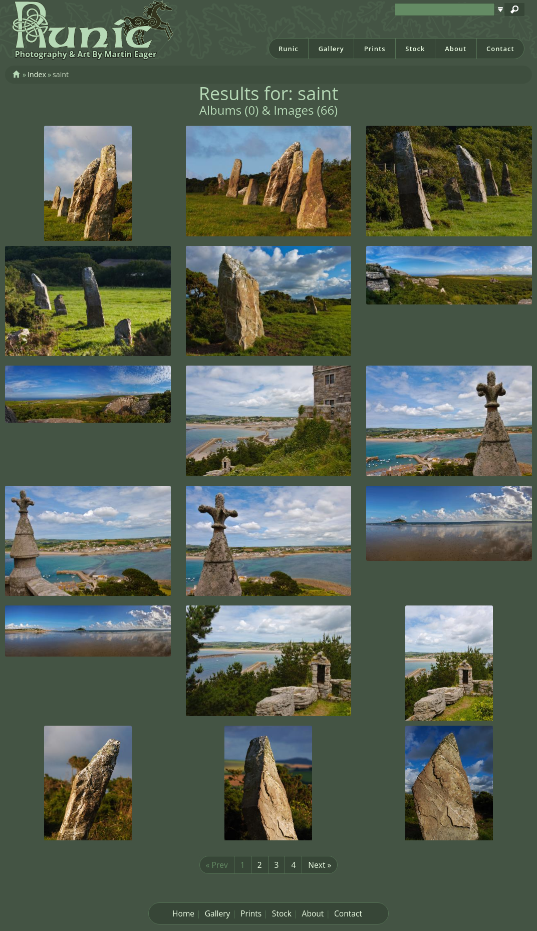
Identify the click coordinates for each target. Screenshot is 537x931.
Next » (319, 864)
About (455, 48)
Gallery (331, 48)
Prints (375, 48)
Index (37, 74)
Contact (500, 48)
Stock (415, 48)
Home (183, 913)
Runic (289, 48)
